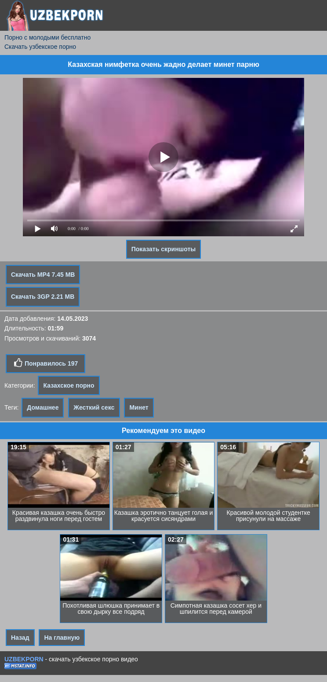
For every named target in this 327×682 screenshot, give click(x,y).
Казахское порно (68, 385)
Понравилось (45, 363)
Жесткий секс (93, 407)
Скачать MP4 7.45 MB (43, 274)
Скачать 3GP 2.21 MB (42, 296)
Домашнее (42, 407)
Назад (20, 637)
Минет (138, 407)
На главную (62, 637)
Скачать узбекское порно (40, 46)
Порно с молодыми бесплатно (47, 37)
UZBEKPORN (24, 659)
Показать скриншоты (163, 249)
